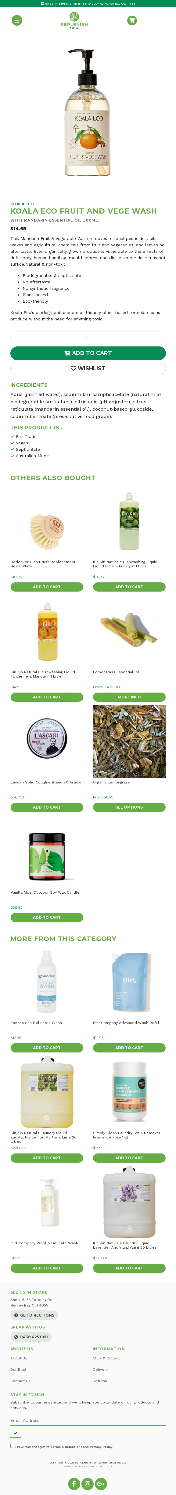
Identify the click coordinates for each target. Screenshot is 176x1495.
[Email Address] (88, 1420)
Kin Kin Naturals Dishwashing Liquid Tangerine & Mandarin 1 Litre (43, 674)
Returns (100, 1381)
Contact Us (20, 1381)
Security (105, 1466)
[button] (88, 368)
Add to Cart (88, 353)
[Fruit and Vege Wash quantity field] (88, 338)
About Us (18, 1358)
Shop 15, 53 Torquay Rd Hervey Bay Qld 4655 (88, 3)
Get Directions (34, 1315)
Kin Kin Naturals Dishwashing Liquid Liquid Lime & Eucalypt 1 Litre (125, 564)
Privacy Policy (101, 1446)
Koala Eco (22, 204)
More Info (129, 697)
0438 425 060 (31, 1337)
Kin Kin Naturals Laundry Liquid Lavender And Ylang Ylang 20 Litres (125, 1245)
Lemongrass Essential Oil (116, 672)
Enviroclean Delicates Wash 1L (38, 1023)
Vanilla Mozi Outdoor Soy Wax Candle (45, 892)
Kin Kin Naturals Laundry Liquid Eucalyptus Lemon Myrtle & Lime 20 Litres (44, 1137)
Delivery (100, 1369)
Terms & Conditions (66, 1446)
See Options (129, 807)
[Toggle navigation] (17, 20)
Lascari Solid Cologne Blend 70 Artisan (46, 782)
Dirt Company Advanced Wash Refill (126, 1023)
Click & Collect (106, 1358)
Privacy (91, 1466)
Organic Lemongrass (111, 782)
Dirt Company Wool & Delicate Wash (44, 1243)
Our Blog (18, 1369)
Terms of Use (74, 1466)
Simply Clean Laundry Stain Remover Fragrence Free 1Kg (126, 1135)
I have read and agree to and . (61, 1446)
